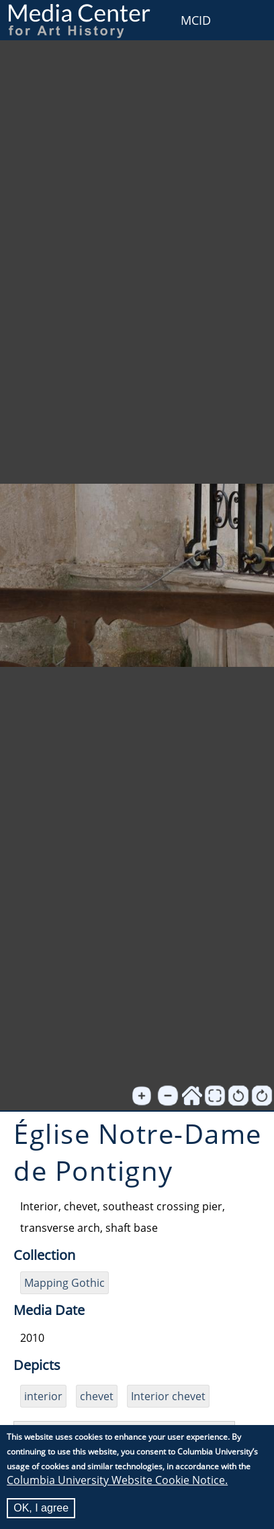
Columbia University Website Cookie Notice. (117, 1480)
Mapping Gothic (64, 1282)
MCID (196, 20)
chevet (96, 1396)
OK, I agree (40, 1508)
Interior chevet (168, 1396)
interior (43, 1396)
